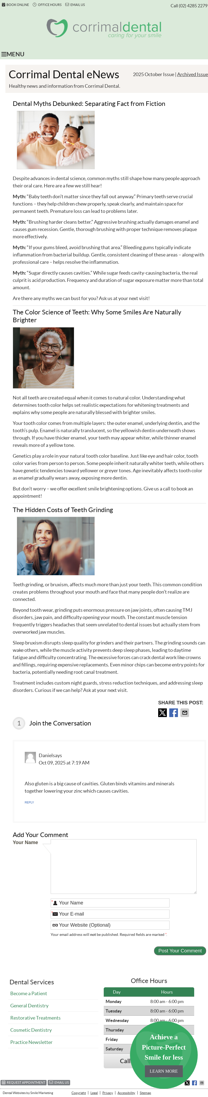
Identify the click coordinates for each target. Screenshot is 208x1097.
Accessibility (126, 1093)
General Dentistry (29, 1005)
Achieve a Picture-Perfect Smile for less (164, 1055)
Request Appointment (23, 1082)
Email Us (75, 4)
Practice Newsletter (31, 1042)
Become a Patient (28, 993)
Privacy (107, 1093)
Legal (94, 1093)
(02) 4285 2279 (193, 5)
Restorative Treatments (35, 1018)
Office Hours (47, 4)
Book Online (15, 4)
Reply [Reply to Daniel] (29, 802)
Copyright (79, 1093)
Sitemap (145, 1093)
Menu (12, 54)
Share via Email (185, 712)
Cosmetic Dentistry (31, 1030)
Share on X (163, 712)
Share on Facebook (174, 712)
